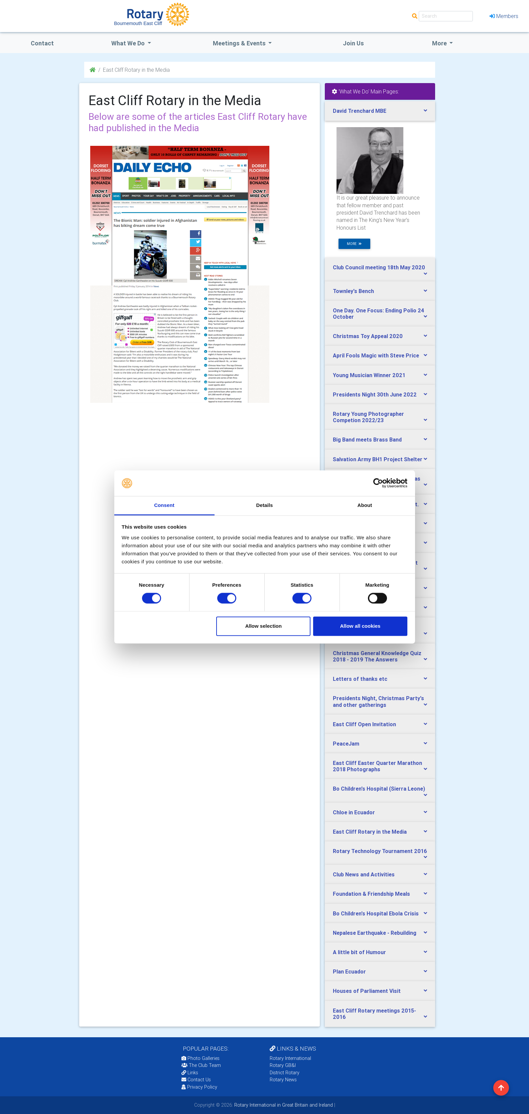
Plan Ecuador (349, 971)
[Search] (446, 16)
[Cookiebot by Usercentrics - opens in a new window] (378, 483)
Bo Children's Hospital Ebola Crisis (376, 913)
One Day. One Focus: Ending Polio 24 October (378, 313)
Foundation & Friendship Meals (371, 893)
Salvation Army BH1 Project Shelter (377, 459)
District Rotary (284, 1073)
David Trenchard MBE (359, 110)
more (354, 244)
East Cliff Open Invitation (364, 724)
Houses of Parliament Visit (367, 991)
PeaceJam (346, 743)
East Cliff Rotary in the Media (370, 831)
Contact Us (196, 1080)
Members (504, 16)
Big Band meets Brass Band (367, 439)
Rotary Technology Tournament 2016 (380, 851)
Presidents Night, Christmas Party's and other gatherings (378, 701)
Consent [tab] (164, 505)
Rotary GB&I (283, 1065)
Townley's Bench (353, 291)
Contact (42, 43)
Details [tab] (264, 505)
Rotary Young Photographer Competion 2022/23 (368, 417)
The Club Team (201, 1065)
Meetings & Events (240, 43)
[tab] (380, 111)
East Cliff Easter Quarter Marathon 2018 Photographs (377, 766)
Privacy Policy (199, 1087)
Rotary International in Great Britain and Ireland (283, 1105)
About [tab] (365, 505)
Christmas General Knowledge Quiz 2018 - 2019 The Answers (377, 656)
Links (189, 1073)
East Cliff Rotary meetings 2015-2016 (374, 1013)
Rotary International (290, 1058)
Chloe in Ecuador (354, 812)
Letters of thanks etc (360, 678)
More (440, 43)
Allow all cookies (360, 626)
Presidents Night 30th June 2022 (375, 394)
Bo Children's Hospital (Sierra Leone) (379, 788)
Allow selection (263, 626)
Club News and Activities (364, 874)
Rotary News (283, 1080)
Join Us (353, 43)
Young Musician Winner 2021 (369, 375)
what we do (128, 43)
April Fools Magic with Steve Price (376, 355)
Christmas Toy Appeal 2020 (368, 336)
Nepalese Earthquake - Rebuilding (374, 932)
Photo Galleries (200, 1058)
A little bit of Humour (359, 952)
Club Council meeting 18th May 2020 (379, 267)
